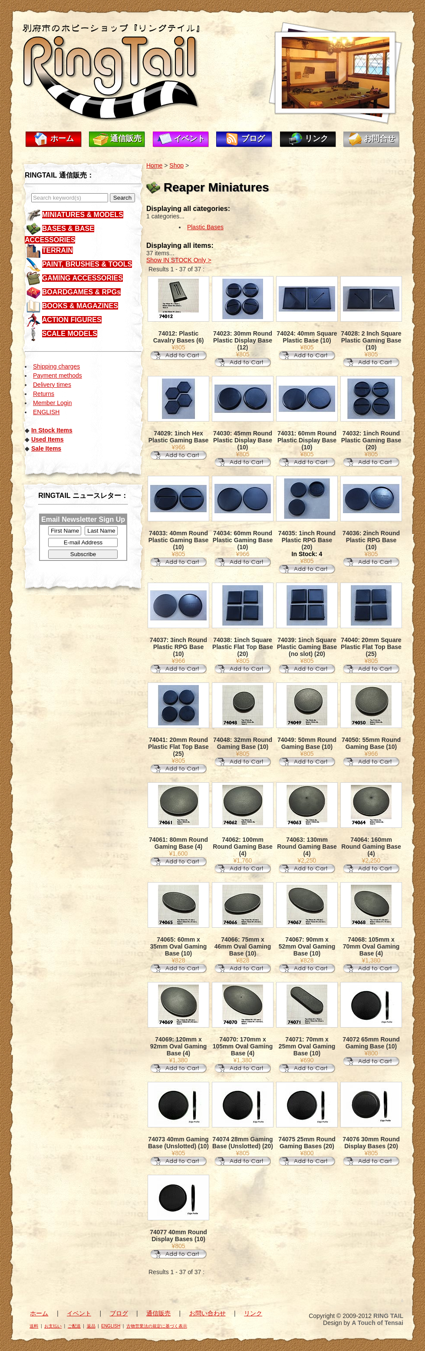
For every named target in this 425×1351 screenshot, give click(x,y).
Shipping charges (56, 366)
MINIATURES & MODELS (82, 214)
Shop (176, 165)
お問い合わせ (207, 1313)
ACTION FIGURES (72, 319)
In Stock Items (51, 430)
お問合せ (379, 138)
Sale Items (46, 448)
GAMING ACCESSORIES (82, 278)
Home (154, 165)
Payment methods (57, 375)
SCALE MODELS (69, 333)
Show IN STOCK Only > (178, 260)
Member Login (52, 402)
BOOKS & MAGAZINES (80, 306)
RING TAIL (388, 1315)
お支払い (53, 1326)
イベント (189, 138)
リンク (316, 138)
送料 (34, 1326)
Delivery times (52, 384)
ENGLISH (46, 412)
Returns (43, 393)
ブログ (253, 138)
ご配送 (74, 1326)
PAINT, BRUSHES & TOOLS (87, 264)
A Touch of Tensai (377, 1322)
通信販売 (126, 138)
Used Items (47, 439)
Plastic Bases (205, 227)
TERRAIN (57, 250)
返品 (91, 1326)
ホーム (62, 138)
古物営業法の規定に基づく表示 (156, 1326)
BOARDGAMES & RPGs (81, 292)
